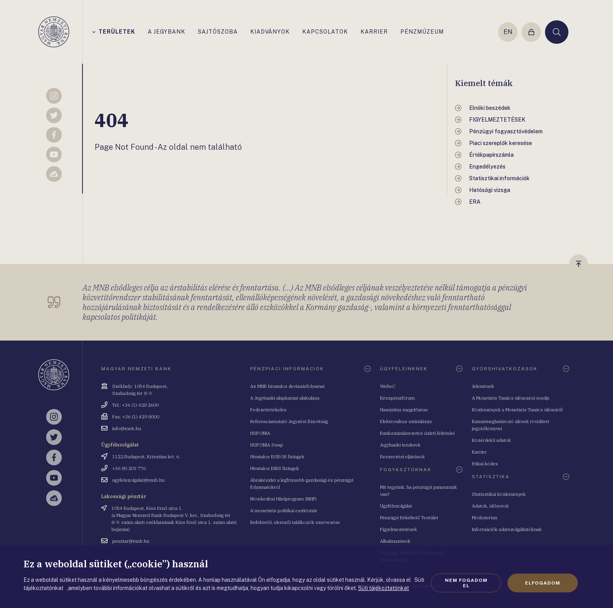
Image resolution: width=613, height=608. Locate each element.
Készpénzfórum (397, 398)
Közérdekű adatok (491, 440)
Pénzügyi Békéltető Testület (409, 517)
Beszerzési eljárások (402, 456)
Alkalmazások (395, 541)
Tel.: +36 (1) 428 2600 (135, 405)
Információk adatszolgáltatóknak (507, 529)
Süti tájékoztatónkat (383, 588)
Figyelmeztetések (398, 529)
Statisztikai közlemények (499, 494)
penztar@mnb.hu (130, 541)
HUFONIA (260, 433)
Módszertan (484, 517)
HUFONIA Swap (266, 445)
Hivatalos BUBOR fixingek (277, 456)
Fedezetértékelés (268, 410)
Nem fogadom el (466, 583)
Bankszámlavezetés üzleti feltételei (417, 433)
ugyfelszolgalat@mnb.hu (138, 480)
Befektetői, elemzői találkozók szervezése (295, 522)
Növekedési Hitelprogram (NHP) (283, 499)
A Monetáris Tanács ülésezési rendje (511, 398)
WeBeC (388, 386)
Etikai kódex (485, 463)
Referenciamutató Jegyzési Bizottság (289, 421)
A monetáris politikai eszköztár (283, 510)
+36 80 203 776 (129, 468)
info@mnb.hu (126, 428)
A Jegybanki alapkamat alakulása (284, 398)
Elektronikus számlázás (406, 421)
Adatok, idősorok (490, 506)
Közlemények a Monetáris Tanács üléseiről (517, 410)
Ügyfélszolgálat (396, 506)
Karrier (479, 452)
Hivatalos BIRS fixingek (274, 468)
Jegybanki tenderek (400, 445)
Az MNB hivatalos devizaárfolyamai (287, 386)
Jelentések (483, 386)
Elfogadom (542, 583)
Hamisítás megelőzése (404, 410)
